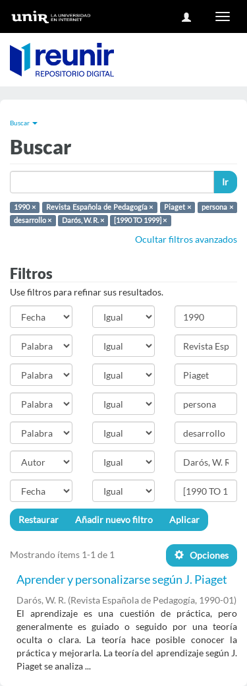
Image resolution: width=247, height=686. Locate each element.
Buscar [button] (24, 123)
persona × (217, 207)
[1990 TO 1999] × (140, 220)
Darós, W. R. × (83, 220)
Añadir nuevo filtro (114, 519)
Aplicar (184, 519)
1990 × (25, 207)
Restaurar (38, 519)
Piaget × (177, 207)
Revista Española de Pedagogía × (99, 207)
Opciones (202, 555)
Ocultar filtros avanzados (186, 239)
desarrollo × (32, 220)
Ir (225, 181)
